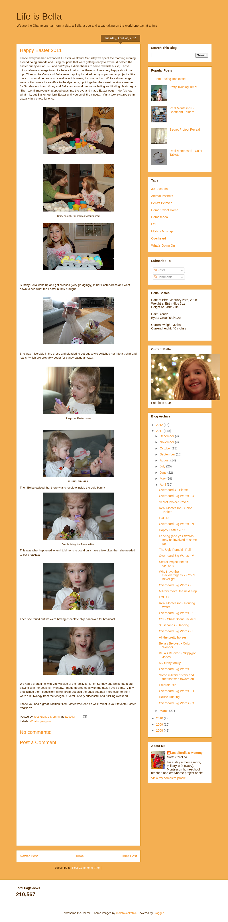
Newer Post (29, 856)
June (163, 472)
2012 (160, 425)
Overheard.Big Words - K (176, 613)
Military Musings (162, 231)
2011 (160, 431)
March (164, 710)
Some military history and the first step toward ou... (177, 677)
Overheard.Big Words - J (176, 631)
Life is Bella (39, 16)
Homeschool (160, 217)
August (165, 460)
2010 (160, 718)
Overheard (158, 238)
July (163, 466)
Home (79, 856)
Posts (159, 270)
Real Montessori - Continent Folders (182, 110)
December (167, 436)
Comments (163, 277)
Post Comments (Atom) (87, 867)
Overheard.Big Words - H (176, 691)
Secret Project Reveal (185, 129)
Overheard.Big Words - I (176, 669)
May (163, 478)
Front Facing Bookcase (170, 79)
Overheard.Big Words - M (176, 555)
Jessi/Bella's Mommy (187, 752)
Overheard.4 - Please (174, 490)
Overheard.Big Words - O (176, 496)
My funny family (170, 663)
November (167, 442)
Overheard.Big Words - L (176, 585)
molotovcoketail (126, 913)
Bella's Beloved (161, 203)
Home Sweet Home (164, 210)
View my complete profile (168, 778)
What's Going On (163, 245)
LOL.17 (164, 597)
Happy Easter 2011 (172, 530)
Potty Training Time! (183, 87)
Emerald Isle (167, 685)
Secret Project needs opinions (173, 563)
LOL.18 (164, 518)
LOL (154, 224)
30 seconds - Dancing (174, 625)
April (163, 484)
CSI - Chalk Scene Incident (177, 619)
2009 (160, 724)
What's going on (40, 721)
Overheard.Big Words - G (176, 703)
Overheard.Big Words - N (176, 524)
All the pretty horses (173, 637)
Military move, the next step (178, 591)
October (166, 448)
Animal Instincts (162, 196)
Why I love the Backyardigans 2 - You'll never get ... (177, 575)
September (168, 454)
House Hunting (169, 697)
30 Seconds (159, 189)
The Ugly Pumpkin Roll (175, 549)
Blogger (158, 913)
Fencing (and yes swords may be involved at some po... (178, 539)
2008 (160, 730)
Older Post (128, 856)
